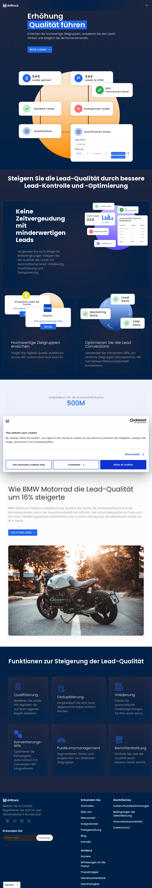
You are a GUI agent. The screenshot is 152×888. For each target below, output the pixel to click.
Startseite (87, 806)
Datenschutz (121, 827)
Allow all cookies (123, 464)
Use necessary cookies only (28, 464)
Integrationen (89, 824)
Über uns (86, 812)
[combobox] (11, 885)
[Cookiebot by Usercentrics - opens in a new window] (132, 421)
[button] (146, 5)
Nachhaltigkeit (90, 884)
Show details (132, 454)
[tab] (76, 400)
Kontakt (86, 842)
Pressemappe (89, 872)
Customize (76, 464)
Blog (83, 836)
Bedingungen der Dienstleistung (124, 813)
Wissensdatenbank (93, 878)
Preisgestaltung (91, 830)
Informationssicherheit (127, 821)
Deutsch (9, 884)
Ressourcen (88, 818)
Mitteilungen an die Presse (93, 864)
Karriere (86, 856)
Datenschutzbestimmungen (131, 806)
